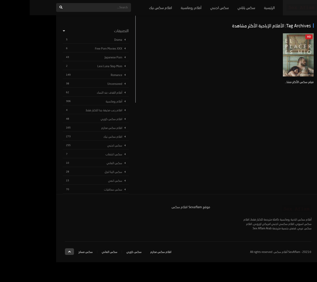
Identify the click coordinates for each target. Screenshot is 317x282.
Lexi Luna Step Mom (80, 66)
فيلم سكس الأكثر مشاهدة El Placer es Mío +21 (254, 82)
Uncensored (85, 83)
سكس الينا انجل (83, 172)
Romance (86, 75)
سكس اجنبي (190, 8)
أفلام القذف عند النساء (79, 92)
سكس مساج (56, 252)
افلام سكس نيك (130, 8)
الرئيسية (239, 8)
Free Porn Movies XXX (78, 48)
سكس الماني (84, 163)
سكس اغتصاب (84, 154)
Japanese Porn (83, 57)
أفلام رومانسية (161, 8)
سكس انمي (85, 180)
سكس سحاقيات (83, 189)
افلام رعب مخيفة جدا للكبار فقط (74, 110)
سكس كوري (104, 252)
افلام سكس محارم (82, 128)
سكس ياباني (216, 8)
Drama (88, 39)
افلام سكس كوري (81, 119)
